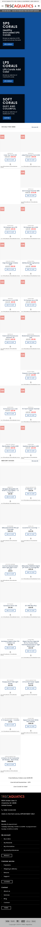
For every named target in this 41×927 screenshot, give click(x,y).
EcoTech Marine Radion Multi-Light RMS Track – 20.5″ (10, 567)
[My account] (35, 6)
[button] (2, 6)
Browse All (36, 127)
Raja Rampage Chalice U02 (10, 263)
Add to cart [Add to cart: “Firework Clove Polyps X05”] (31, 378)
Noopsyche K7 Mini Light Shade (10, 682)
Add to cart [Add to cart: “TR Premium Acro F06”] (31, 305)
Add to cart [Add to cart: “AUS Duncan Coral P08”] (10, 305)
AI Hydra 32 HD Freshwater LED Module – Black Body (10, 759)
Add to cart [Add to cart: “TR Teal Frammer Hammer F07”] (31, 415)
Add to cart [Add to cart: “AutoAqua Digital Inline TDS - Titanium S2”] (10, 647)
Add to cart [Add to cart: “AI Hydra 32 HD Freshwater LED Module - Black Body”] (10, 764)
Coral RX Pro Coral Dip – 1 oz (30, 528)
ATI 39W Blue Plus (31, 606)
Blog (5, 899)
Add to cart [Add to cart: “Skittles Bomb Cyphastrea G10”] (31, 269)
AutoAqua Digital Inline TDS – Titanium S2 (10, 642)
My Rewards (8, 843)
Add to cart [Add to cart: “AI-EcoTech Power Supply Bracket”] (31, 688)
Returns (6, 873)
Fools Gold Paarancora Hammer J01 (10, 336)
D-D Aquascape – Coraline (10, 720)
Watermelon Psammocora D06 (31, 336)
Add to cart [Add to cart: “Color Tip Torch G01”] (10, 160)
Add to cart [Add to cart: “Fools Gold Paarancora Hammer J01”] (10, 342)
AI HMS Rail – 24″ (30, 489)
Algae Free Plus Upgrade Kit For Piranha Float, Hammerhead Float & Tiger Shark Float (31, 644)
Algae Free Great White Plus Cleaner (30, 721)
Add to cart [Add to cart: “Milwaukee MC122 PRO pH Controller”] (10, 534)
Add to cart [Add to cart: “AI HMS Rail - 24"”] (31, 493)
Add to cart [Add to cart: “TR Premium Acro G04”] (31, 232)
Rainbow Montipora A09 (31, 446)
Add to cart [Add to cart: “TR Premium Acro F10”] (10, 232)
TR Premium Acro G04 (30, 227)
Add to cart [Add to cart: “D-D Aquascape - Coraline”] (10, 724)
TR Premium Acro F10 (10, 227)
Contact (7, 902)
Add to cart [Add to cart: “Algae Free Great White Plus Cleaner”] (31, 726)
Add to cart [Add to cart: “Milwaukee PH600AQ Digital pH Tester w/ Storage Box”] (31, 572)
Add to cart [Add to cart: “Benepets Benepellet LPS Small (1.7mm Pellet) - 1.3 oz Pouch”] (10, 497)
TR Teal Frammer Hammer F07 (31, 409)
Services (7, 895)
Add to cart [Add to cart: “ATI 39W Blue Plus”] (31, 610)
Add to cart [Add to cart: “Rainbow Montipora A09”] (31, 451)
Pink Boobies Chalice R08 (10, 446)
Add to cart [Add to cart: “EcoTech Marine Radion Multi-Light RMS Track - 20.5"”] (10, 574)
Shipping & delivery (10, 869)
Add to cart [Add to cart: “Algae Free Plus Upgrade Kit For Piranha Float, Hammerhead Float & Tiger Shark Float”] (31, 651)
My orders (7, 839)
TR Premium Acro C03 (10, 409)
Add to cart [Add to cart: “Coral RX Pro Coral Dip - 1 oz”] (31, 534)
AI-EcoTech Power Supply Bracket (30, 682)
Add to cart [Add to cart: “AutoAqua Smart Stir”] (10, 610)
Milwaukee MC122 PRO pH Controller (10, 528)
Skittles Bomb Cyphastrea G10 (30, 263)
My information (9, 846)
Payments (7, 865)
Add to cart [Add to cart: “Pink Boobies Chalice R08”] (10, 451)
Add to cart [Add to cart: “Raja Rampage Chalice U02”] (10, 269)
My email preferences (11, 850)
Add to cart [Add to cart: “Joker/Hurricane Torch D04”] (31, 160)
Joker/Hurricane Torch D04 (31, 155)
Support (6, 876)
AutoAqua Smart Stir (10, 606)
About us (7, 891)
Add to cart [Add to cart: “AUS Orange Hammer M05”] (31, 195)
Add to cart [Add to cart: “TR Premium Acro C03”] (10, 413)
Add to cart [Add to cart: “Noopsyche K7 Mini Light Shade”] (10, 688)
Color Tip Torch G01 (10, 155)
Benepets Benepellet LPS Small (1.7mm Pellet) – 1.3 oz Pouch (10, 490)
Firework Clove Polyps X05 (30, 373)
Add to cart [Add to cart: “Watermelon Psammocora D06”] (31, 342)
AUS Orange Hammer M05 (30, 191)
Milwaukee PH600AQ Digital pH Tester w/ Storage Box (31, 566)
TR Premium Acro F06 (31, 300)
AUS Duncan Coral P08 (10, 300)
